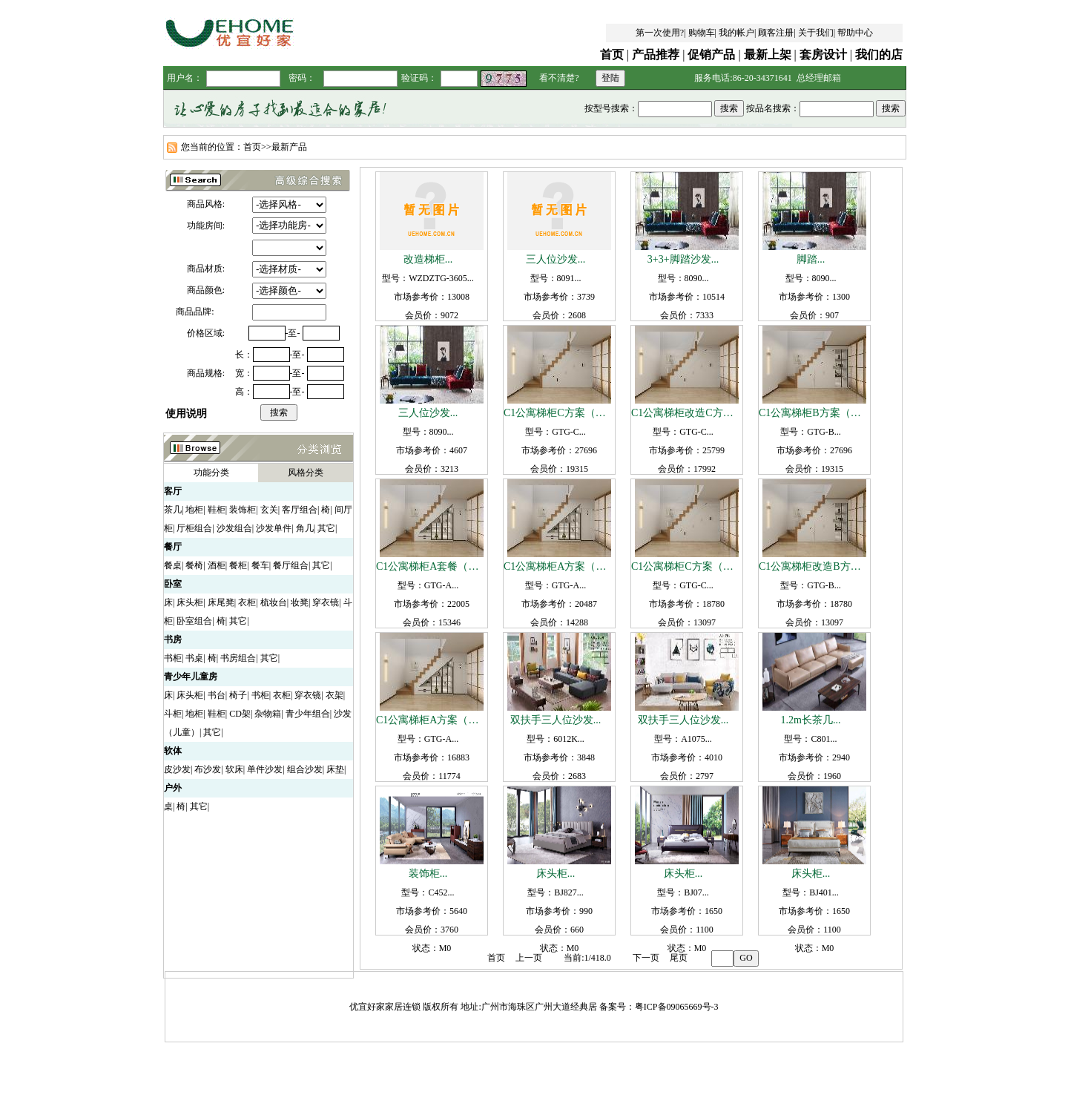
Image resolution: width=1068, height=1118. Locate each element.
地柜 (194, 509)
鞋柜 (216, 509)
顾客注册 (776, 32)
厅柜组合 (194, 528)
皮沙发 (177, 769)
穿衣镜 (325, 602)
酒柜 (216, 565)
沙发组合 (234, 528)
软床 (234, 769)
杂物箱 (267, 713)
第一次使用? (660, 32)
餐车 (260, 565)
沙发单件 (273, 528)
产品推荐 (655, 54)
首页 (612, 54)
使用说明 (186, 413)
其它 (326, 528)
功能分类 (211, 472)
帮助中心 (855, 32)
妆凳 (300, 602)
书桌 (194, 658)
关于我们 (816, 32)
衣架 (334, 695)
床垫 (335, 769)
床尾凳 (221, 602)
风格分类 (305, 472)
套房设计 (823, 54)
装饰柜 (242, 509)
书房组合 (238, 658)
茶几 (173, 509)
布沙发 (207, 769)
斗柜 (173, 713)
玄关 (269, 509)
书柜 (173, 658)
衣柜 (247, 602)
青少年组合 (308, 713)
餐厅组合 (291, 565)
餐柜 (238, 565)
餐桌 (173, 565)
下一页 (646, 958)
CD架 (240, 713)
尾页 (679, 958)
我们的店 (879, 54)
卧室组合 (194, 621)
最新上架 (767, 54)
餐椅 (194, 565)
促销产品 (711, 54)
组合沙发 (305, 769)
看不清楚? (558, 78)
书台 (216, 695)
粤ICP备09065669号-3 (677, 1007)
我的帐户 (736, 32)
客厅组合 (299, 509)
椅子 (238, 695)
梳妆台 (273, 602)
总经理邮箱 (819, 78)
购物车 (701, 32)
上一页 (528, 958)
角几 (305, 528)
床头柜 (190, 602)
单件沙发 (265, 769)
